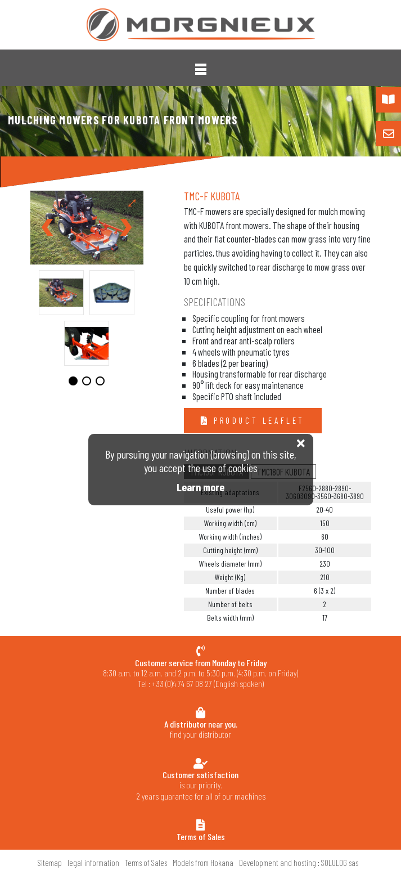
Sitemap (50, 863)
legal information (93, 863)
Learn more (200, 487)
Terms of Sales (146, 863)
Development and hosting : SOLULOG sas (298, 863)
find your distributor (200, 729)
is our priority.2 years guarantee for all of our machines (200, 785)
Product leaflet (257, 420)
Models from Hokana (203, 863)
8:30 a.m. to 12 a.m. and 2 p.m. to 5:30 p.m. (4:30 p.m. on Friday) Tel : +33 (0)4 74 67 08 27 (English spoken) (200, 673)
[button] (200, 69)
